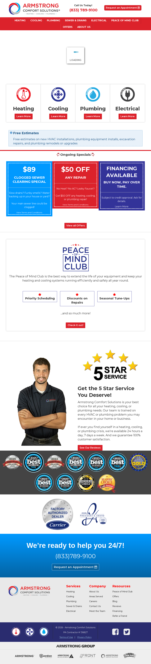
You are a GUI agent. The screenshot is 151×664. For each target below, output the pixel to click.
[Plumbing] (92, 94)
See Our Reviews (90, 447)
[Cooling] (58, 94)
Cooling (36, 20)
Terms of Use (66, 637)
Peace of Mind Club (125, 20)
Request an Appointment (123, 7)
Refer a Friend (119, 616)
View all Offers (75, 225)
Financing (117, 611)
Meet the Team (97, 611)
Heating (20, 20)
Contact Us (95, 606)
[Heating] (23, 94)
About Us (84, 27)
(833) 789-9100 (83, 10)
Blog (114, 601)
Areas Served (96, 596)
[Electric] (127, 94)
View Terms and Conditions (29, 212)
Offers (68, 27)
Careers (93, 601)
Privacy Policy (84, 637)
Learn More (24, 116)
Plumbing (53, 20)
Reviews (116, 606)
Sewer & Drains (76, 20)
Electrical (99, 20)
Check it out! (75, 325)
